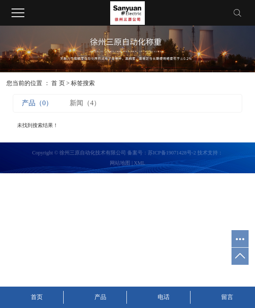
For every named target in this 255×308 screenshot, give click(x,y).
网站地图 (120, 163)
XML (139, 163)
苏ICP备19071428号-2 (172, 153)
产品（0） (37, 103)
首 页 (58, 83)
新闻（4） (85, 103)
